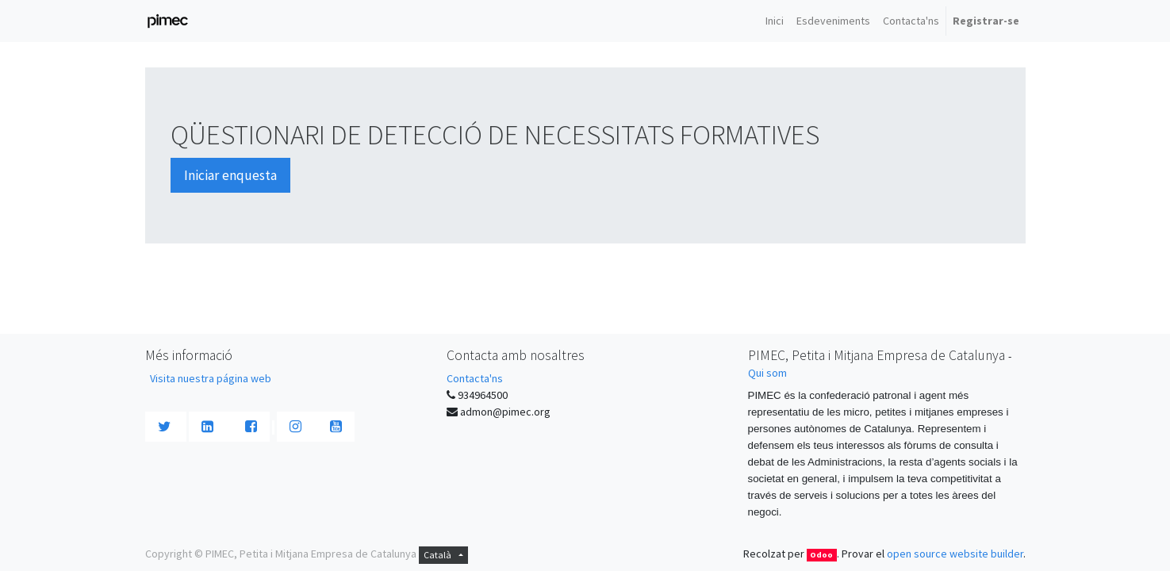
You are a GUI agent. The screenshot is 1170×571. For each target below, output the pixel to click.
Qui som (767, 373)
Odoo (821, 555)
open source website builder (955, 553)
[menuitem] (774, 21)
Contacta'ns (475, 378)
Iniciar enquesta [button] (230, 175)
